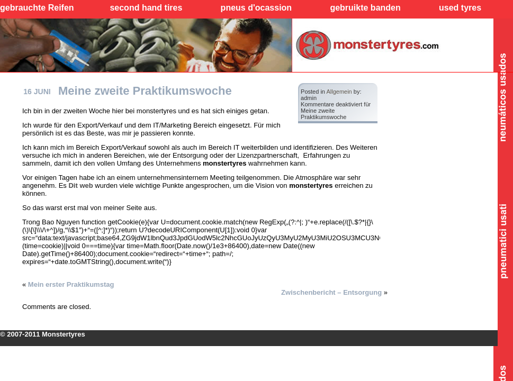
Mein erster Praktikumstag (71, 284)
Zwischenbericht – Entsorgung (331, 292)
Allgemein (339, 91)
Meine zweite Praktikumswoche (145, 90)
